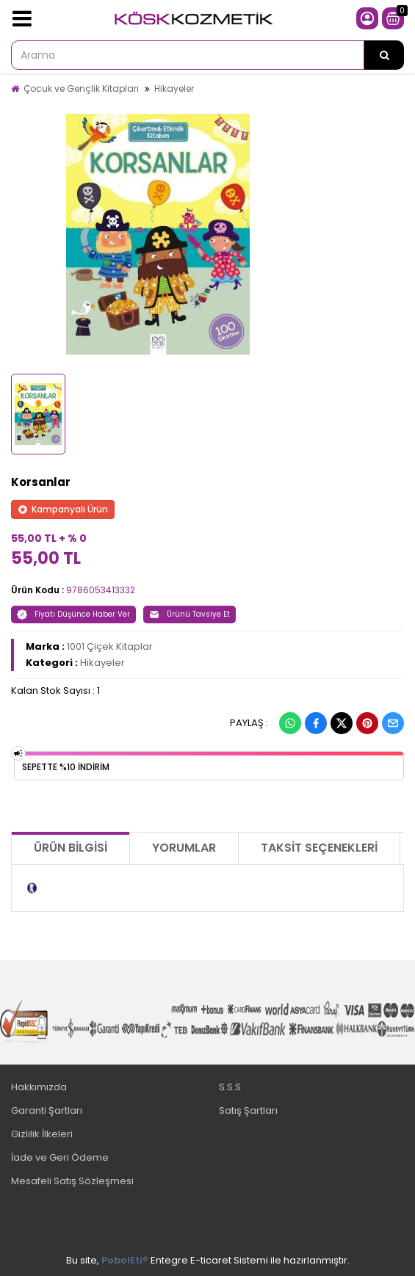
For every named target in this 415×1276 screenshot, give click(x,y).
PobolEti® (124, 1260)
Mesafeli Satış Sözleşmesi (72, 1181)
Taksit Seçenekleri (319, 847)
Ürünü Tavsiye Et (189, 614)
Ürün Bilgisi (70, 847)
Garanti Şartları (46, 1110)
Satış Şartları (248, 1110)
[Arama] (384, 55)
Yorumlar (184, 847)
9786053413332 (100, 590)
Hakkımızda (39, 1087)
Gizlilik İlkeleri (42, 1134)
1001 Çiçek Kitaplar (110, 646)
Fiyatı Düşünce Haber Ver (73, 614)
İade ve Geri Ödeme (60, 1157)
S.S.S (230, 1087)
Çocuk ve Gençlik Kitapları (81, 88)
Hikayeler (174, 88)
